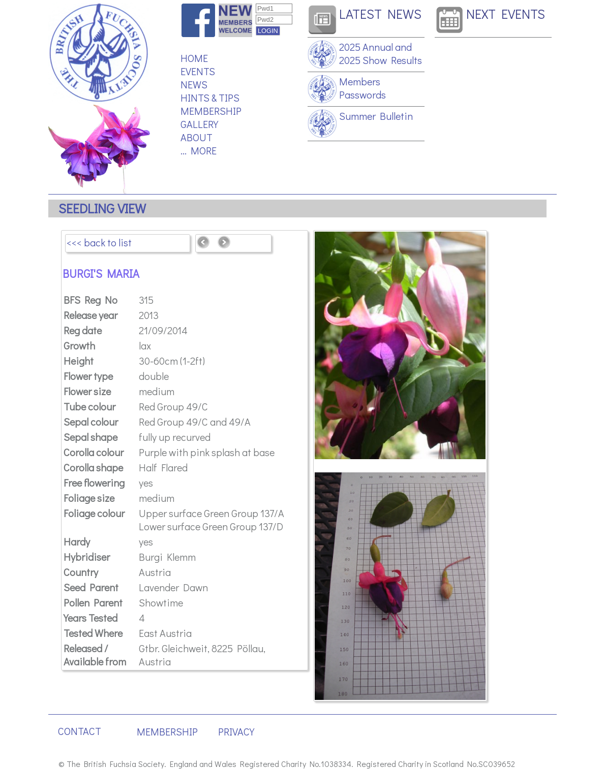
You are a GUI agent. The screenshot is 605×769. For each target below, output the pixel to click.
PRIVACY (236, 731)
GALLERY (199, 124)
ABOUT (196, 137)
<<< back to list (99, 242)
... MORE (198, 150)
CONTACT (79, 731)
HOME (194, 58)
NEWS (193, 84)
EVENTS (197, 71)
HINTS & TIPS (209, 97)
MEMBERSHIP (210, 110)
